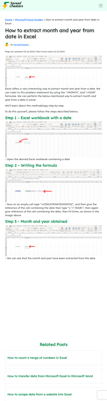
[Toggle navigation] (101, 5)
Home (8, 19)
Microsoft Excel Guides (29, 19)
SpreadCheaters (21, 44)
